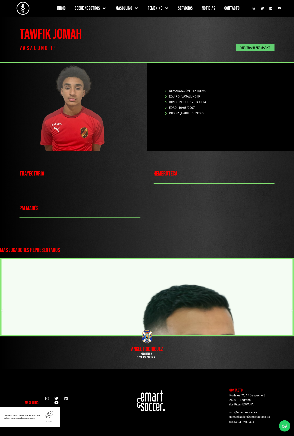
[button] (255, 47)
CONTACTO (232, 8)
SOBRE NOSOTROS (90, 8)
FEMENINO (158, 8)
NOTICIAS (208, 8)
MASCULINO (127, 8)
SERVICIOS (185, 8)
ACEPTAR (49, 421)
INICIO (61, 8)
